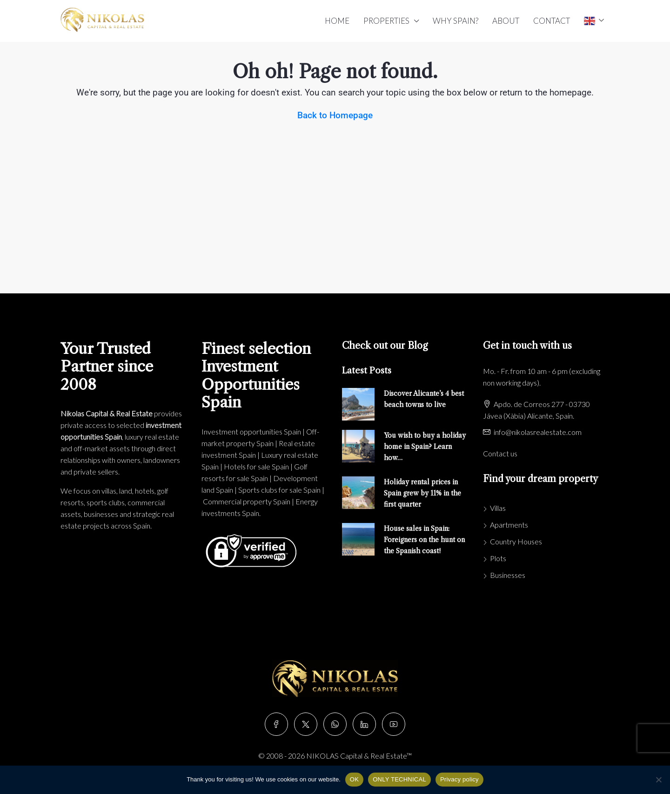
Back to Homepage (335, 115)
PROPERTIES (386, 21)
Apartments (509, 524)
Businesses (507, 574)
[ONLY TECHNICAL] (658, 779)
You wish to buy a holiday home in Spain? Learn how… (425, 446)
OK (354, 779)
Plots (498, 558)
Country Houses (516, 541)
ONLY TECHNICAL (399, 779)
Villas (498, 507)
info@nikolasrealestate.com (538, 432)
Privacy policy (459, 779)
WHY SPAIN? (455, 21)
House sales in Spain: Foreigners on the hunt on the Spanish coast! (424, 539)
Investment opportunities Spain (251, 431)
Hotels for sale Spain (256, 466)
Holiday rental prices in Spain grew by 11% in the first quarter (422, 493)
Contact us (500, 453)
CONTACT (551, 21)
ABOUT (505, 21)
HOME (337, 21)
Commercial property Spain (246, 501)
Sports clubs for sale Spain (279, 489)
